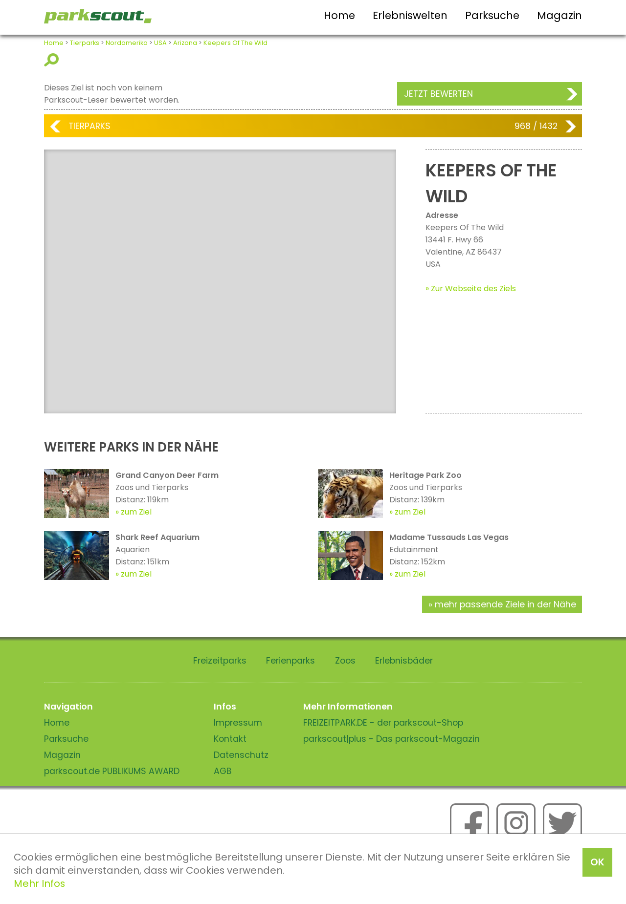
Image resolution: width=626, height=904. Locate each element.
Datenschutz (241, 755)
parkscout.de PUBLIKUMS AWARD (111, 771)
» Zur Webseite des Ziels (470, 288)
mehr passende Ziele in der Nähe (505, 604)
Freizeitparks (219, 661)
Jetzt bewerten (438, 94)
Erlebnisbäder (404, 661)
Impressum (238, 723)
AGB (223, 771)
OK (597, 862)
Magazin (559, 15)
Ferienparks (290, 661)
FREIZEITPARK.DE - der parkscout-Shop (383, 723)
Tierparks (84, 43)
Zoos (345, 661)
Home (339, 15)
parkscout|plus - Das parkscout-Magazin (391, 739)
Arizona (185, 43)
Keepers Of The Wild (235, 43)
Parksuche (492, 15)
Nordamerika (127, 43)
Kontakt (230, 739)
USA (160, 43)
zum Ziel (136, 511)
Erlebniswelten (410, 15)
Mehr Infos (39, 883)
